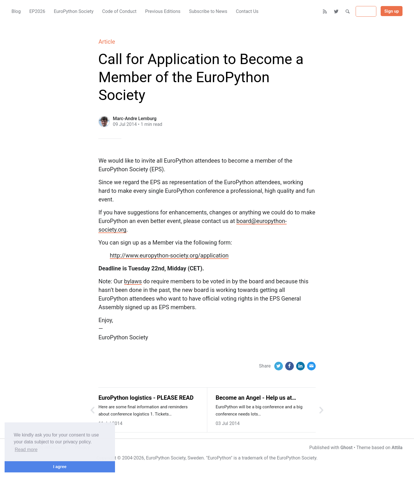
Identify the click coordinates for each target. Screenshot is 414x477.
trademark (252, 458)
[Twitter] (336, 11)
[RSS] (325, 11)
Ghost (346, 447)
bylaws (133, 281)
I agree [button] (59, 466)
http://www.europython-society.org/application (169, 255)
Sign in (366, 11)
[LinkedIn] (300, 366)
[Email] (311, 366)
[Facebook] (289, 366)
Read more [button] (26, 449)
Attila (397, 447)
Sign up (391, 11)
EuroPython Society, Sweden (175, 458)
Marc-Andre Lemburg (134, 118)
